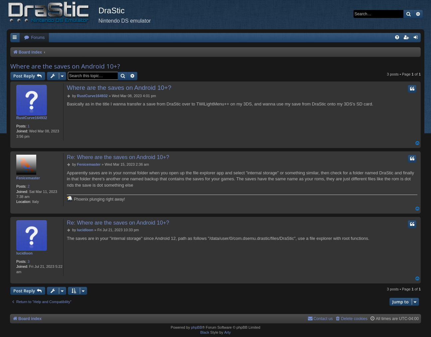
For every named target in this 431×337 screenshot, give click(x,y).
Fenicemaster (28, 178)
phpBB (196, 327)
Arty (227, 332)
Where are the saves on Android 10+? (65, 66)
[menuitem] (34, 37)
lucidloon (24, 253)
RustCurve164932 (31, 118)
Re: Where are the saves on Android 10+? (118, 157)
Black (204, 332)
